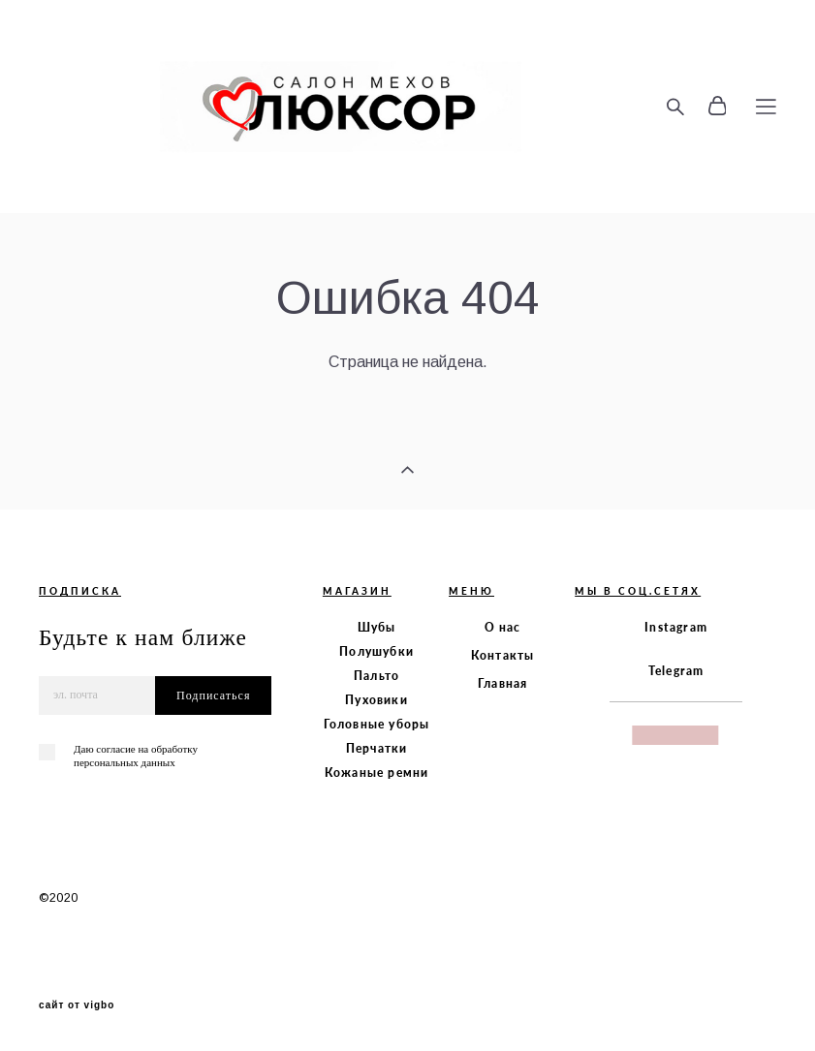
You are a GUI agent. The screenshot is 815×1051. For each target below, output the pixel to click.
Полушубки (376, 651)
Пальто (376, 675)
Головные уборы (377, 724)
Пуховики (376, 700)
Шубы (377, 627)
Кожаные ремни (377, 772)
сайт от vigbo (76, 1005)
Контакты (503, 655)
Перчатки (377, 748)
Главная (502, 683)
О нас (503, 627)
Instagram (675, 627)
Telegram (676, 671)
